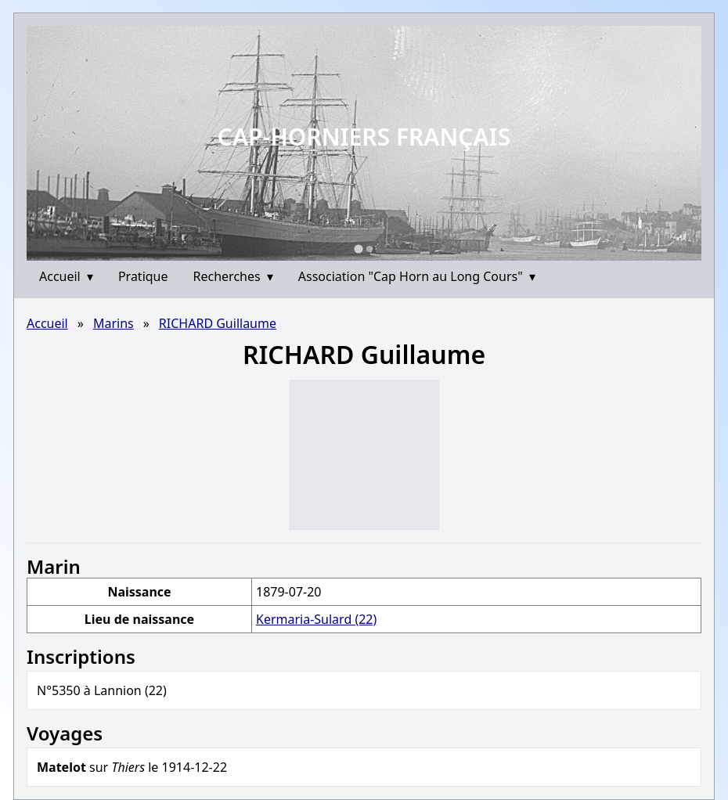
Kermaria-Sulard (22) (316, 619)
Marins (113, 323)
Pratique (143, 276)
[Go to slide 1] (358, 248)
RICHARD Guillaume (217, 323)
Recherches (233, 276)
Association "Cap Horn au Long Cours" (416, 276)
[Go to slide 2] (369, 249)
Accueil (66, 276)
